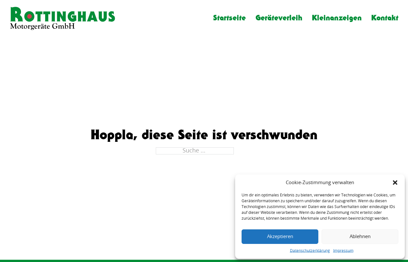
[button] (395, 182)
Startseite (229, 17)
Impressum (343, 251)
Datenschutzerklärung (310, 251)
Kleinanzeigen (337, 17)
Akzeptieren (280, 236)
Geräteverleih (278, 17)
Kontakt (384, 17)
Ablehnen (360, 236)
